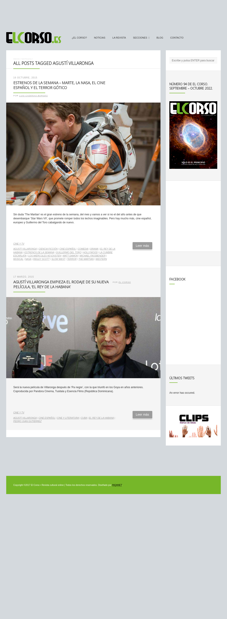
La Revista (119, 37)
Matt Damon (70, 256)
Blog (160, 37)
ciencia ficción (48, 249)
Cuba (84, 418)
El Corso (125, 282)
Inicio (16, 59)
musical (18, 259)
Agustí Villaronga (25, 249)
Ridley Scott (41, 259)
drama (94, 249)
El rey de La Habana (101, 418)
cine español (67, 249)
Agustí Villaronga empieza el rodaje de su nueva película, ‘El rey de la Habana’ (61, 284)
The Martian (86, 259)
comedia (83, 249)
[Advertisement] (113, 14)
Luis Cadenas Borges (33, 96)
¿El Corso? (79, 37)
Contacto (177, 37)
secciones (140, 37)
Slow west (58, 259)
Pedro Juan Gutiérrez (27, 421)
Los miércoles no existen (44, 256)
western (101, 259)
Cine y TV (18, 244)
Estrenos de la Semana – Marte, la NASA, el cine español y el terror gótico (59, 85)
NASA (28, 259)
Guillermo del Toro (68, 252)
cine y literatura (68, 418)
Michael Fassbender (93, 256)
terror (72, 259)
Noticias (99, 37)
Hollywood (90, 252)
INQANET (117, 485)
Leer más (142, 245)
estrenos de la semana (39, 252)
